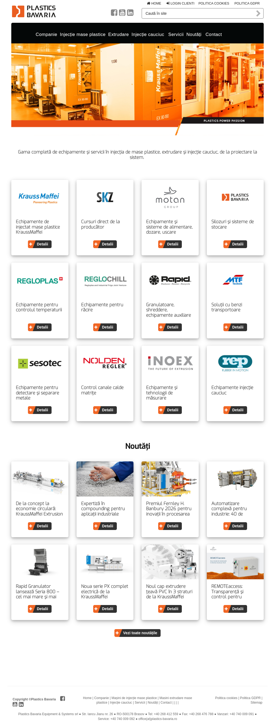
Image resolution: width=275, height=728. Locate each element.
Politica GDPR (247, 3)
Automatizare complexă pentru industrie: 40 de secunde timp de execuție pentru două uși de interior (233, 509)
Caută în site (258, 13)
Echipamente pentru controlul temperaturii (39, 307)
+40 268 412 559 (166, 714)
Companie (46, 34)
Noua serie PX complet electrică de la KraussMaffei (104, 592)
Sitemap (256, 702)
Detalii (42, 244)
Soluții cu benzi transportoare (226, 307)
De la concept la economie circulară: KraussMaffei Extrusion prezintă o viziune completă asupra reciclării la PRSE (39, 509)
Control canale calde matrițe (102, 390)
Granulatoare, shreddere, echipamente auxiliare (168, 310)
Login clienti (180, 3)
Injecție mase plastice (83, 34)
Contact (213, 34)
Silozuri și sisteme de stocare (232, 224)
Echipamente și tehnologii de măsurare (161, 393)
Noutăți (193, 34)
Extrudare (118, 34)
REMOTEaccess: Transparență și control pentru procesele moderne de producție (234, 592)
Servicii (176, 34)
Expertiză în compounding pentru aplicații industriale (103, 509)
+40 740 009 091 (242, 714)
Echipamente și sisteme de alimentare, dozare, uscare (169, 227)
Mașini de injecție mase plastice (134, 698)
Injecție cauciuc (148, 34)
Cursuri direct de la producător (100, 224)
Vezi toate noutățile (140, 633)
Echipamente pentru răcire (102, 307)
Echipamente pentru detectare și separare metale (37, 393)
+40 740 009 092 (122, 719)
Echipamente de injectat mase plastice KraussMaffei (38, 227)
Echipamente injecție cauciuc (232, 390)
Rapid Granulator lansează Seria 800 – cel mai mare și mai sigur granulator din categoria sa (37, 592)
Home (154, 3)
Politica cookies (213, 3)
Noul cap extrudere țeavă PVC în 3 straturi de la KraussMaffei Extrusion (169, 592)
